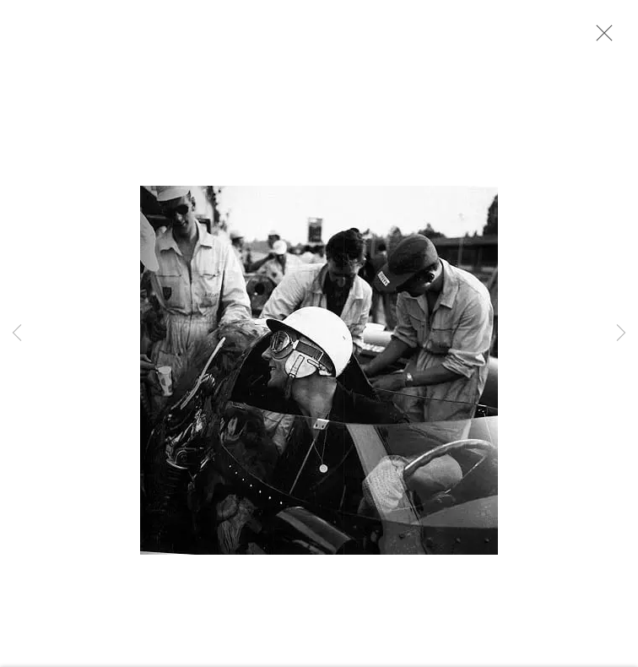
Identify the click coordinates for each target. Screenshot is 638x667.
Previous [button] (17, 333)
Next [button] (621, 333)
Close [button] (600, 38)
